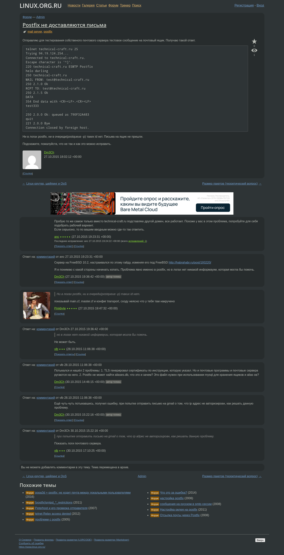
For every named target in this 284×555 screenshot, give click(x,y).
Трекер (125, 5)
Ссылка (27, 173)
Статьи (101, 5)
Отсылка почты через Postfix (179, 515)
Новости (74, 5)
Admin (40, 17)
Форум (113, 5)
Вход (260, 5)
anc (56, 236)
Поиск (136, 5)
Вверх (260, 540)
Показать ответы (64, 354)
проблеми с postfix (47, 519)
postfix (48, 31)
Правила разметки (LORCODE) (74, 539)
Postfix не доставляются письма (64, 24)
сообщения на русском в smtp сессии (186, 504)
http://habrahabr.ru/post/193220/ (190, 262)
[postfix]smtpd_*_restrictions (53, 502)
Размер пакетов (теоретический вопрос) (230, 183)
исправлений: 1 (137, 241)
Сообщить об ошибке (31, 543)
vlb (56, 349)
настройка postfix (172, 498)
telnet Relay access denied (53, 513)
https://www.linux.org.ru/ (32, 546)
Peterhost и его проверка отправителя (61, 508)
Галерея (88, 5)
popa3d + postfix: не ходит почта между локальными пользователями (83, 492)
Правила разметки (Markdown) (111, 539)
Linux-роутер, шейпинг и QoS (46, 183)
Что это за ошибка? (173, 492)
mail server (35, 31)
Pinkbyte (60, 308)
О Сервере (25, 539)
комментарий (46, 256)
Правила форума (44, 539)
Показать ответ (64, 246)
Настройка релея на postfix (178, 509)
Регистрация (244, 5)
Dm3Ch (49, 152)
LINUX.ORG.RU (41, 5)
